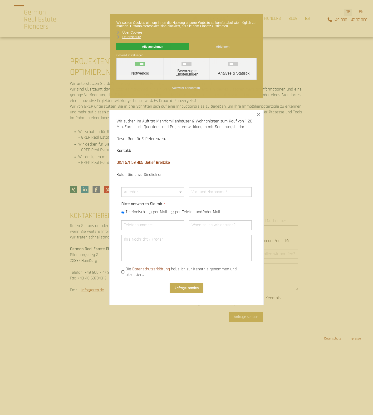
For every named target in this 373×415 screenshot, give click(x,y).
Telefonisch (135, 212)
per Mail (160, 212)
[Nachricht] (186, 248)
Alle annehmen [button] (152, 46)
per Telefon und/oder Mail (197, 212)
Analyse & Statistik (234, 73)
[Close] (259, 114)
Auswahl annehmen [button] (186, 88)
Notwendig (140, 73)
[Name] (220, 192)
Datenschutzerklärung (151, 269)
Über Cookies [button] (132, 32)
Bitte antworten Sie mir (143, 204)
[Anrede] (152, 192)
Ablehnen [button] (223, 46)
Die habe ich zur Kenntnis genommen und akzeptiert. (181, 272)
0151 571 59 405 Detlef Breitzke (143, 163)
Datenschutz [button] (131, 37)
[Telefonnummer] (152, 225)
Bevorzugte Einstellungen (187, 72)
